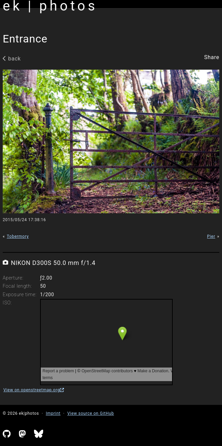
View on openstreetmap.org (33, 390)
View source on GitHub (90, 413)
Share (211, 57)
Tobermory (18, 236)
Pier (211, 236)
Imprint (53, 413)
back (12, 58)
